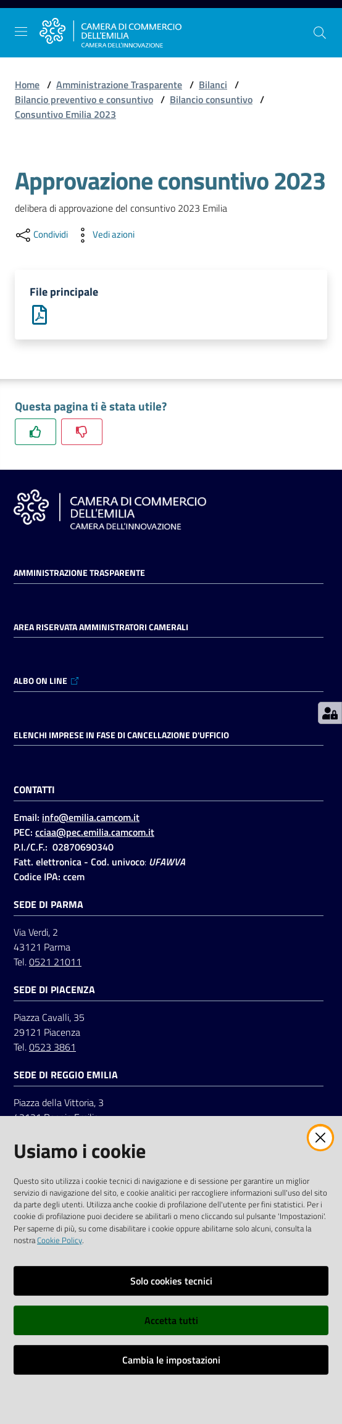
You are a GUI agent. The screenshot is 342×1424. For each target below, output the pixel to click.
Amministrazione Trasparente (119, 84)
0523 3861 (52, 1046)
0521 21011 (55, 961)
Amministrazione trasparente (79, 573)
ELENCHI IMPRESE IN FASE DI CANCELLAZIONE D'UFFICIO (121, 735)
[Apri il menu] (21, 31)
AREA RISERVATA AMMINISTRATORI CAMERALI (101, 627)
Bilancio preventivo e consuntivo (84, 99)
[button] (319, 32)
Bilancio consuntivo (211, 99)
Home (27, 84)
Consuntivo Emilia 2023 (65, 114)
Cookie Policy (59, 1240)
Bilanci (213, 84)
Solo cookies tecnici (171, 1280)
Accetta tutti (171, 1320)
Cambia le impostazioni (171, 1359)
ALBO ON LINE (47, 681)
